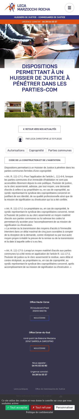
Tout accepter (17, 407)
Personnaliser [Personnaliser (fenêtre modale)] (64, 407)
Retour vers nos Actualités (39, 129)
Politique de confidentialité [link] (39, 412)
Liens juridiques (21, 389)
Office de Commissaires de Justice (50, 389)
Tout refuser (42, 407)
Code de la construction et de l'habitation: (35, 160)
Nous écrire (39, 318)
